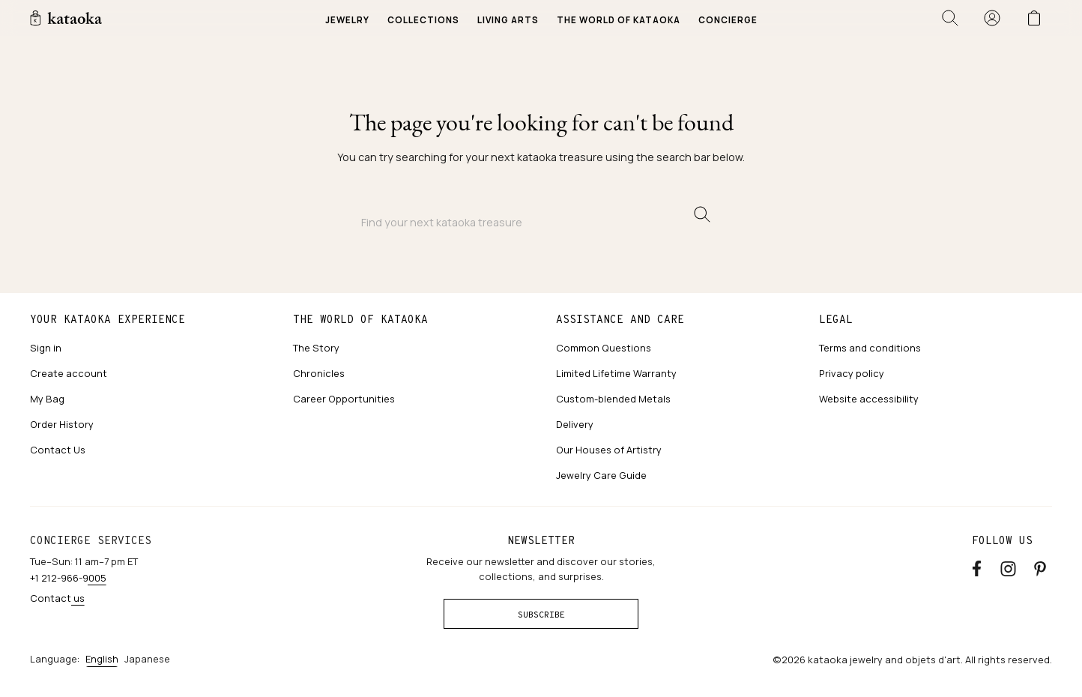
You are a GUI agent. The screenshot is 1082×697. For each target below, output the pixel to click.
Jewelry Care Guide (601, 475)
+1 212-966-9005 (68, 578)
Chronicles (319, 373)
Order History (62, 424)
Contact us (57, 598)
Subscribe (541, 614)
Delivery (574, 424)
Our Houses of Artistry (609, 449)
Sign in (45, 347)
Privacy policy (851, 373)
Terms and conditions (870, 347)
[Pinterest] (1040, 567)
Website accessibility (869, 398)
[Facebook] (977, 567)
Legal (836, 319)
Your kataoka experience (107, 319)
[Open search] (950, 18)
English (101, 659)
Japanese (147, 659)
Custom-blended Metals (613, 398)
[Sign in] (992, 18)
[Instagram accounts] (1008, 567)
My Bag (47, 398)
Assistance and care (620, 319)
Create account (68, 373)
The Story (316, 347)
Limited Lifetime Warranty (616, 373)
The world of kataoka (360, 319)
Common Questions (603, 347)
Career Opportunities (344, 398)
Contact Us (57, 449)
